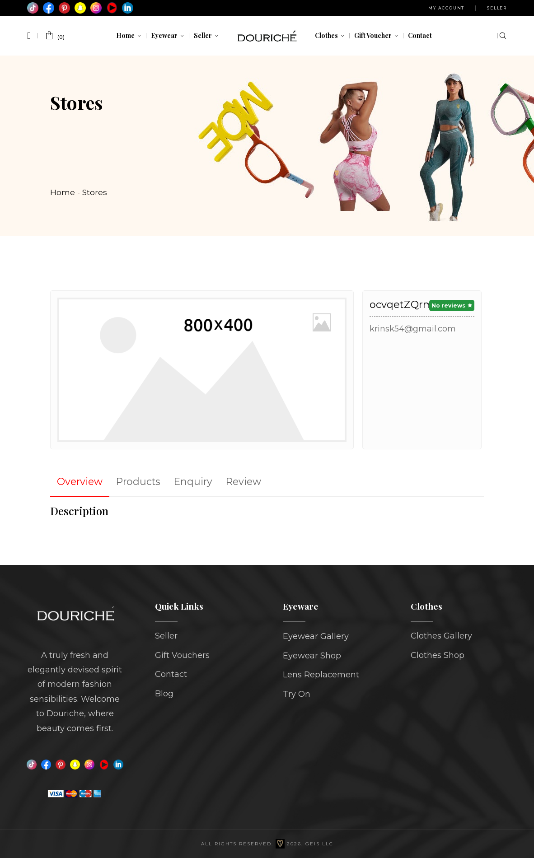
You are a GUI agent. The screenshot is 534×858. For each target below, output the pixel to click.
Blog (164, 694)
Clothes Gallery (441, 636)
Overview (80, 481)
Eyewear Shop (312, 656)
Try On (296, 694)
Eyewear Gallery (316, 636)
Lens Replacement (321, 675)
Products (138, 481)
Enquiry (193, 481)
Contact (171, 674)
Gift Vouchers (182, 655)
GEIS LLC (319, 844)
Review (243, 481)
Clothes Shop (437, 655)
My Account (446, 7)
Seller (497, 7)
